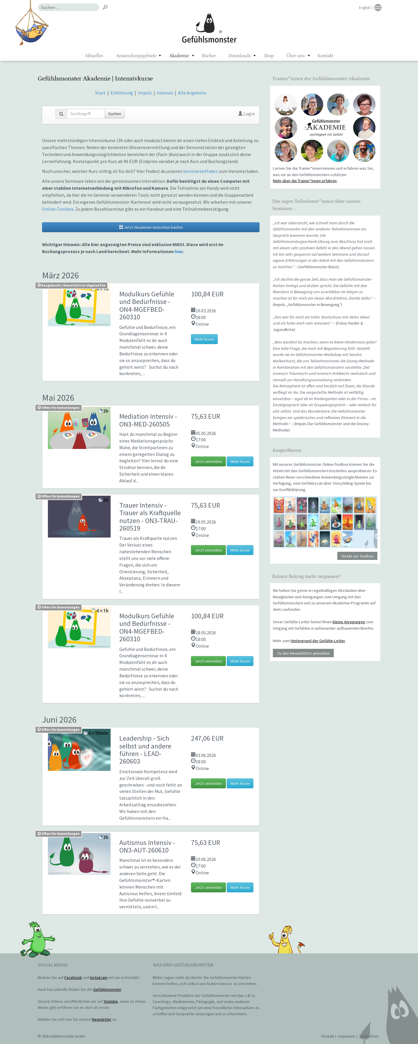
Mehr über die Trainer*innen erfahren (305, 180)
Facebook (73, 977)
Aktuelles (94, 55)
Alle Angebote (192, 93)
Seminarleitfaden (200, 171)
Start (100, 93)
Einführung (122, 93)
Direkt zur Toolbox (357, 555)
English (364, 8)
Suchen (114, 113)
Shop (269, 55)
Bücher (209, 55)
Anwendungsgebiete (136, 55)
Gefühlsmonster (209, 28)
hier (179, 251)
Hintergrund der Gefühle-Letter (318, 640)
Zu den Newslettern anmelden (303, 653)
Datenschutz (369, 1036)
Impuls (145, 93)
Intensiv (165, 93)
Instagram (98, 977)
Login (246, 114)
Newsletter (101, 1019)
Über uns (296, 55)
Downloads (239, 55)
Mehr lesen (204, 339)
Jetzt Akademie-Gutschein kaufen (151, 227)
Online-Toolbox (57, 209)
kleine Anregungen (349, 621)
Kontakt (325, 55)
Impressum (346, 1036)
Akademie (179, 55)
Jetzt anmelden (208, 461)
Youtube (111, 1001)
